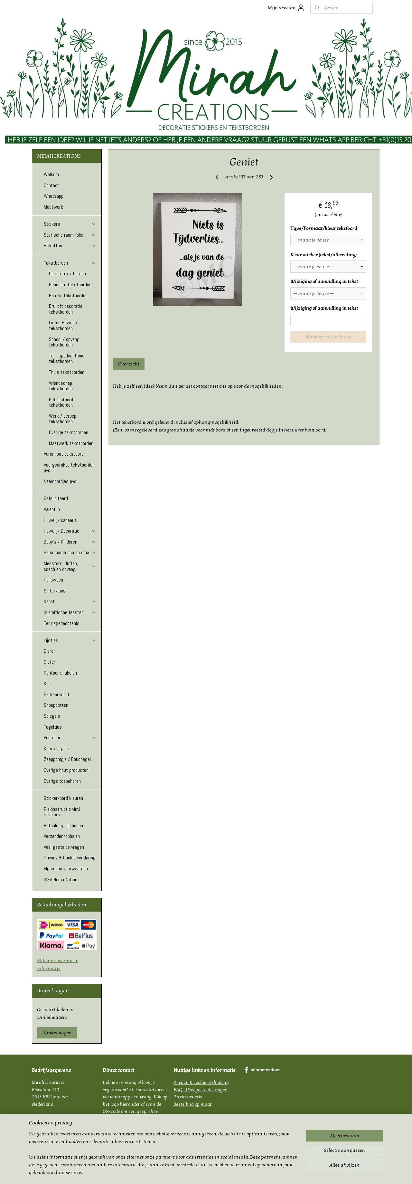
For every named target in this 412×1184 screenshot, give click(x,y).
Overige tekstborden (68, 432)
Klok (48, 683)
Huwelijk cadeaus (60, 520)
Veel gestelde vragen (64, 847)
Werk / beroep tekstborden (62, 418)
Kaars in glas (56, 748)
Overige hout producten (66, 770)
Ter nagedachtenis (62, 623)
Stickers (70, 224)
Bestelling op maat (192, 1104)
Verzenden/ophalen (62, 836)
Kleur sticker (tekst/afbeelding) (323, 255)
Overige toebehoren (62, 781)
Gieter (49, 661)
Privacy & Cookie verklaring (70, 857)
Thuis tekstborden (66, 372)
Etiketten (70, 245)
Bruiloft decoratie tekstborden (65, 309)
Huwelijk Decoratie (70, 530)
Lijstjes (70, 640)
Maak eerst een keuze (328, 337)
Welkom (51, 174)
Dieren (50, 651)
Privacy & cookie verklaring (201, 1082)
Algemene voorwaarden (66, 868)
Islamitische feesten (70, 612)
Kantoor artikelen (60, 672)
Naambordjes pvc (60, 481)
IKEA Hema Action (60, 879)
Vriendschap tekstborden (61, 386)
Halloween (53, 579)
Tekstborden (70, 263)
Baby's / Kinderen (70, 541)
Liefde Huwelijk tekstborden (63, 325)
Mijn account (286, 8)
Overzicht (128, 364)
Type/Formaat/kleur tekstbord (323, 228)
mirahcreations (262, 1070)
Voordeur (70, 737)
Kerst (70, 601)
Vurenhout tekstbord (64, 453)
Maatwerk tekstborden (71, 443)
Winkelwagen (57, 1033)
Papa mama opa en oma (70, 552)
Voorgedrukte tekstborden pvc (69, 467)
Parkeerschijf (56, 694)
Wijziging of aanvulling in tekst (324, 281)
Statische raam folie (70, 235)
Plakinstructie (187, 1097)
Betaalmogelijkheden (63, 825)
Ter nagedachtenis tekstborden (67, 358)
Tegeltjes (53, 727)
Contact (51, 185)
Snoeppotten (56, 705)
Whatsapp (53, 196)
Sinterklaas (55, 590)
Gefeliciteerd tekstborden (61, 402)
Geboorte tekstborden (70, 284)
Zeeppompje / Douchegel (67, 759)
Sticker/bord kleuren (63, 798)
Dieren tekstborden (67, 273)
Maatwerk (53, 207)
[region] (163, 1157)
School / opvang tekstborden (64, 342)
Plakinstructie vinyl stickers (62, 812)
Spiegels (52, 716)
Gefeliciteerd (56, 498)
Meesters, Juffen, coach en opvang (70, 566)
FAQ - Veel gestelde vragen (200, 1090)
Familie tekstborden (68, 295)
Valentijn (52, 509)
